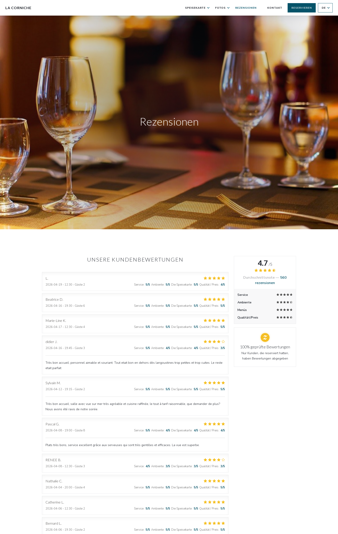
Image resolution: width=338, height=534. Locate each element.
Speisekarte (197, 8)
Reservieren (301, 8)
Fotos (222, 8)
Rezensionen (246, 8)
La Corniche (18, 8)
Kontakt (274, 8)
